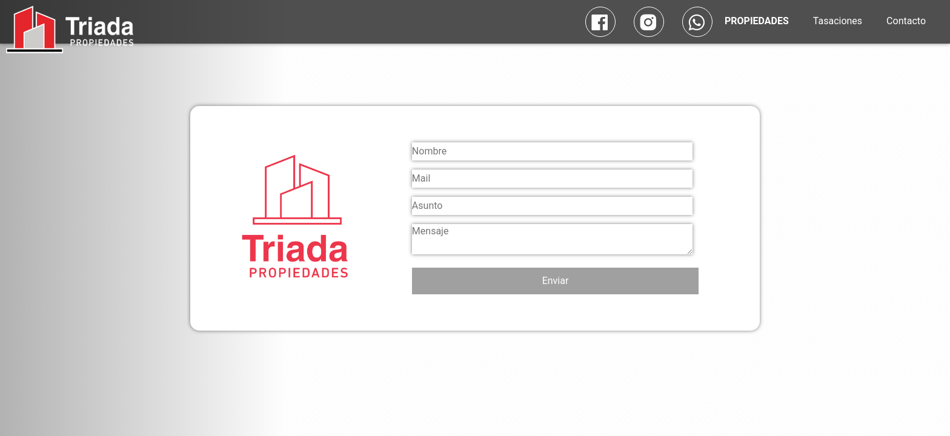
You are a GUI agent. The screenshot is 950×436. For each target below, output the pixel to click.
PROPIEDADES (757, 21)
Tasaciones (837, 21)
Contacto (906, 21)
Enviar (555, 280)
